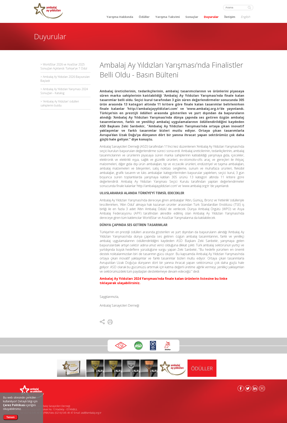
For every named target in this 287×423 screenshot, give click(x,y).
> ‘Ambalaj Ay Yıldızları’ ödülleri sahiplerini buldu (59, 103)
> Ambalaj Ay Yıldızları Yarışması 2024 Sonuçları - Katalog (64, 91)
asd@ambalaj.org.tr (91, 412)
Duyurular (211, 17)
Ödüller (144, 17)
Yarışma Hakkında (119, 17)
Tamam (10, 417)
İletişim (229, 17)
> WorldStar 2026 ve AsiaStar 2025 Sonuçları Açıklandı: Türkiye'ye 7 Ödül (63, 66)
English (245, 17)
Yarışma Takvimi (167, 17)
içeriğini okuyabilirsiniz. (19, 407)
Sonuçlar (191, 17)
